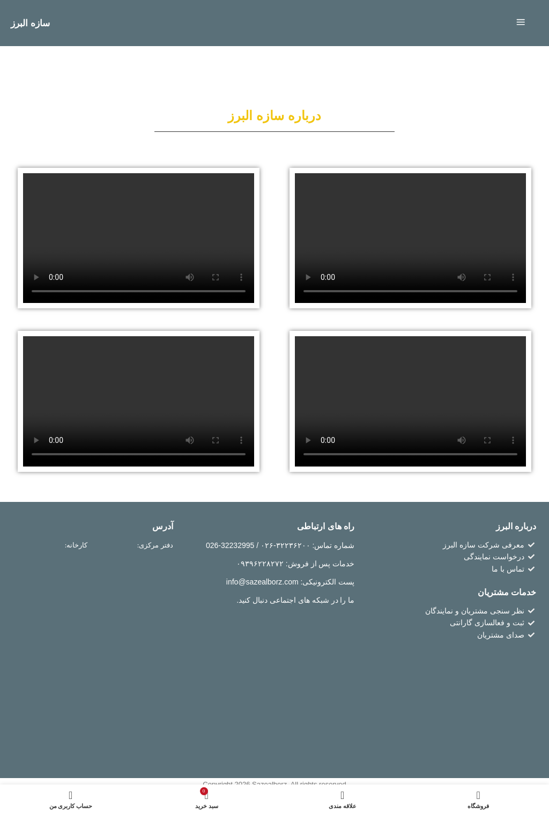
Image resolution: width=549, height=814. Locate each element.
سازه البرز (31, 23)
